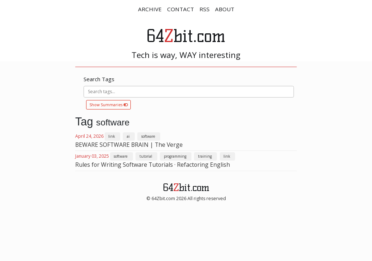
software (148, 136)
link (111, 136)
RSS (204, 9)
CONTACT (180, 9)
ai (128, 136)
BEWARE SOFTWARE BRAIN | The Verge (129, 145)
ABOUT (224, 9)
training (205, 156)
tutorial (146, 156)
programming (175, 156)
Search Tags (99, 79)
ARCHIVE (150, 9)
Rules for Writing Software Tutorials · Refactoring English (152, 165)
